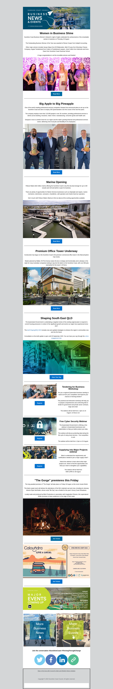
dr (27, 330)
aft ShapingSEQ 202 (34, 330)
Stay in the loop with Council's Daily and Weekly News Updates (56, 671)
